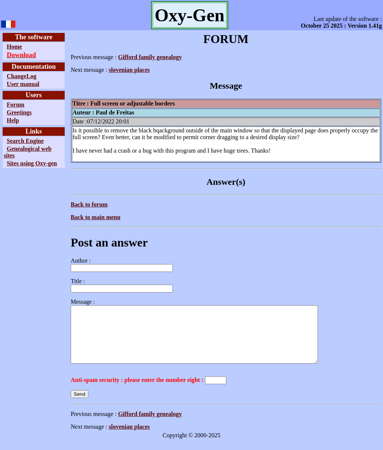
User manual (23, 84)
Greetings (19, 112)
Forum (15, 104)
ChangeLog (21, 76)
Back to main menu (95, 217)
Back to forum (89, 204)
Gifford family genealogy (150, 57)
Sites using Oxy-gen (32, 163)
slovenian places (129, 70)
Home (14, 46)
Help (13, 120)
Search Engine (25, 141)
